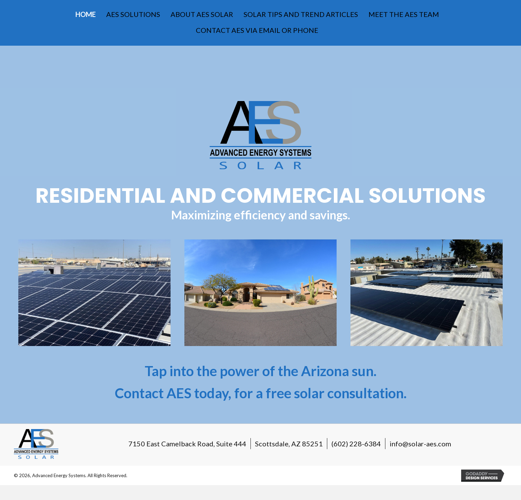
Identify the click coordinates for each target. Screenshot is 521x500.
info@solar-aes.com (420, 443)
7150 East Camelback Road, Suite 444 (187, 443)
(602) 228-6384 (356, 443)
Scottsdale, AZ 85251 (289, 443)
